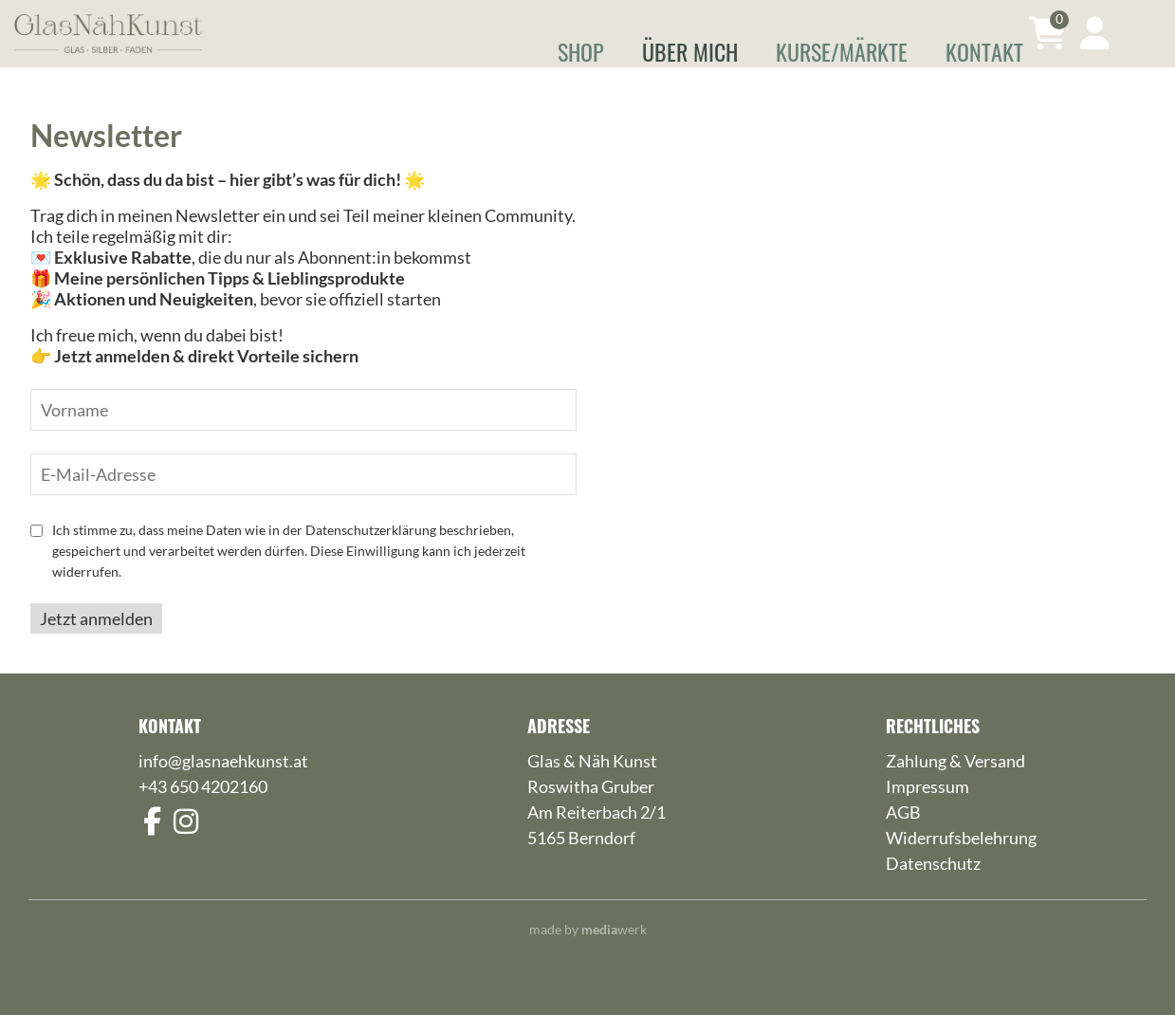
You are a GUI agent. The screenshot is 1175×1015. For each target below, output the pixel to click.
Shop (581, 51)
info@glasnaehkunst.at (223, 788)
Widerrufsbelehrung (961, 865)
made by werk (588, 957)
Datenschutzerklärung (370, 557)
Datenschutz (933, 890)
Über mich (690, 51)
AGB (903, 839)
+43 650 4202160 (202, 813)
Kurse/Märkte (842, 51)
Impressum (927, 813)
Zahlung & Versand (955, 788)
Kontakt (984, 51)
